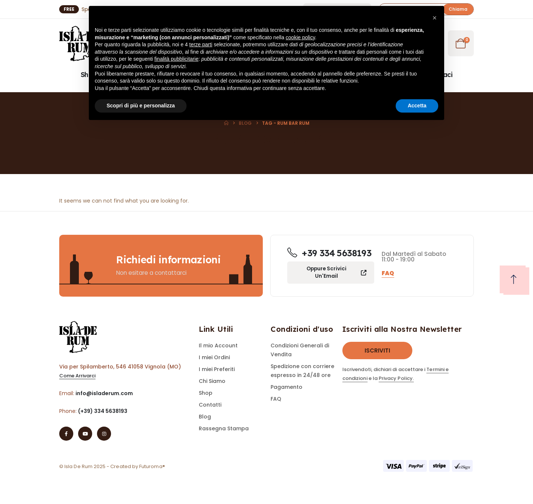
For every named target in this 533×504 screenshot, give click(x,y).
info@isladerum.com (104, 393)
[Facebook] (66, 434)
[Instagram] (104, 434)
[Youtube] (85, 434)
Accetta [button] (417, 106)
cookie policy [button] (300, 37)
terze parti (200, 44)
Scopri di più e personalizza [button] (141, 106)
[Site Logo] (79, 43)
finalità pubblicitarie (176, 59)
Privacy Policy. (396, 378)
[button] (434, 18)
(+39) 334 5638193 (102, 411)
